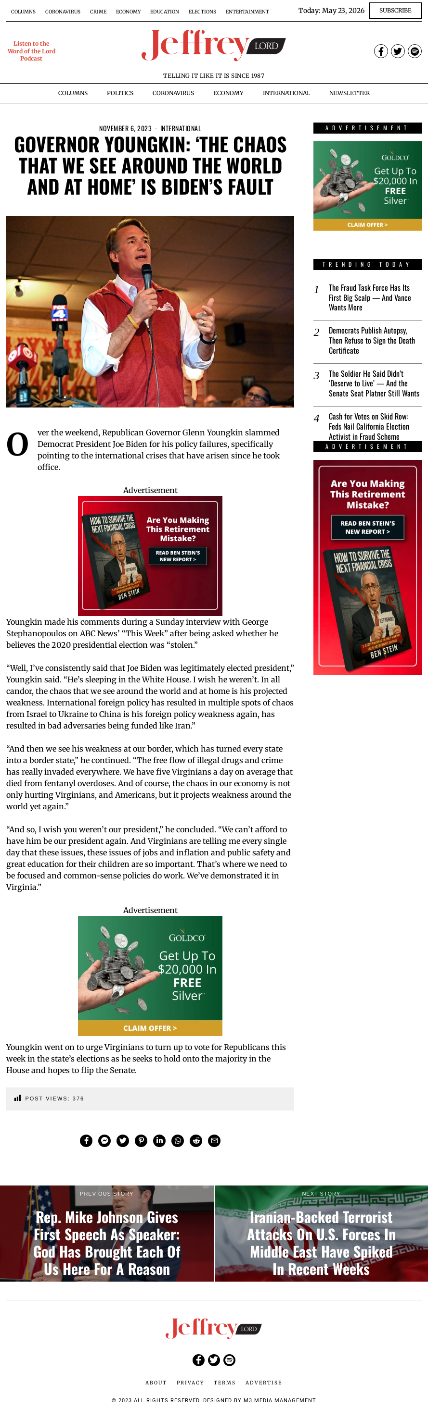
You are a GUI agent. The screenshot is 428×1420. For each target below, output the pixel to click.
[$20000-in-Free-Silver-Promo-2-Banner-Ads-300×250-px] (150, 975)
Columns (23, 12)
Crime (98, 12)
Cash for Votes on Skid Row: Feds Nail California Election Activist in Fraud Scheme (369, 426)
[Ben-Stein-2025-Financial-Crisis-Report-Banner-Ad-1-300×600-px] (367, 567)
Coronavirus (62, 12)
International (181, 128)
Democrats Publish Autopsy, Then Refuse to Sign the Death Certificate (372, 340)
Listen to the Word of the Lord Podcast (31, 51)
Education (164, 12)
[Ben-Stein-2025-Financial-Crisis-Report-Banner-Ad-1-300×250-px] (150, 555)
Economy (128, 12)
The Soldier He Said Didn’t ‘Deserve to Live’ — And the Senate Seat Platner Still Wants (374, 383)
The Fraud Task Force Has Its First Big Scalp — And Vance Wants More (370, 297)
